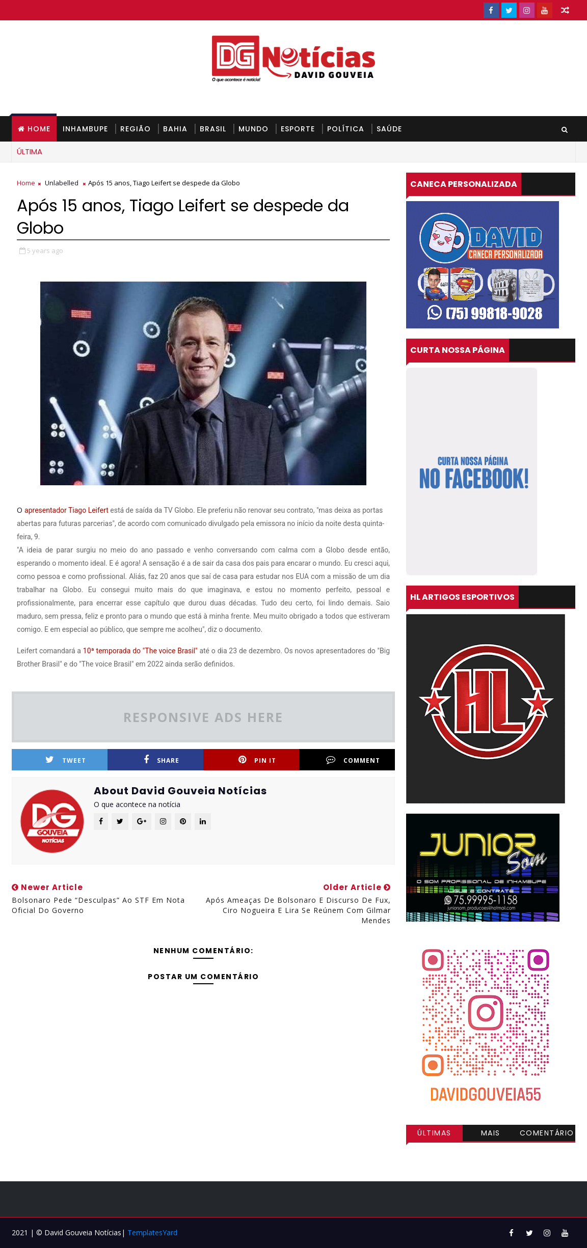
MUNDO (253, 129)
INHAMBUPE (85, 129)
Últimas (434, 1133)
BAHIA (175, 129)
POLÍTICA (345, 129)
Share (161, 760)
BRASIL (213, 129)
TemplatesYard (152, 1232)
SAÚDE (389, 129)
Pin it (257, 760)
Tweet (65, 760)
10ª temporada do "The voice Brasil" (141, 651)
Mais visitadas (491, 1134)
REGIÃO (135, 129)
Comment (353, 760)
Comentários (547, 1134)
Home (39, 129)
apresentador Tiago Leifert (66, 510)
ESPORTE (298, 129)
